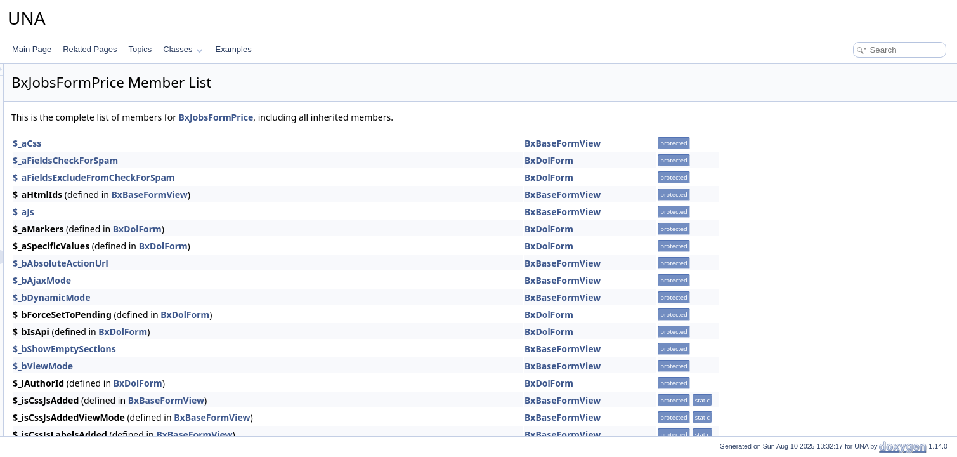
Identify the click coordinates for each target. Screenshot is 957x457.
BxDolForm (707, 160)
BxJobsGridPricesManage (99, 368)
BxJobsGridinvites (85, 354)
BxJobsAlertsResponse (94, 159)
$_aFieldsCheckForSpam (224, 160)
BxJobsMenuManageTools (100, 424)
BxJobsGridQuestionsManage (105, 396)
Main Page (31, 49)
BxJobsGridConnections (96, 340)
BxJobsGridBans (83, 312)
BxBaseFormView (721, 143)
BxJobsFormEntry (85, 243)
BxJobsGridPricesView (93, 382)
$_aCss (185, 143)
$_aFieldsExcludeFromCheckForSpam (252, 177)
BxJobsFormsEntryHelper (98, 285)
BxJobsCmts (76, 173)
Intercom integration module (92, 117)
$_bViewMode (201, 366)
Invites (56, 131)
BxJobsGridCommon (90, 326)
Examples (234, 49)
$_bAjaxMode (200, 280)
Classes (182, 49)
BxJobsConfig (78, 187)
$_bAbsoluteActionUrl (219, 263)
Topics (140, 49)
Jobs (53, 145)
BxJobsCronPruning (89, 215)
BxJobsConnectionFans (95, 201)
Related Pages (90, 49)
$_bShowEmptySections (223, 349)
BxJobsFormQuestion (91, 271)
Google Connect (72, 75)
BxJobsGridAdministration (99, 299)
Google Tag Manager (80, 89)
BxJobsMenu (77, 410)
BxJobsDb (72, 229)
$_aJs (182, 212)
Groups (57, 103)
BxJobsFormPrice (85, 257)
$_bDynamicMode (210, 297)
